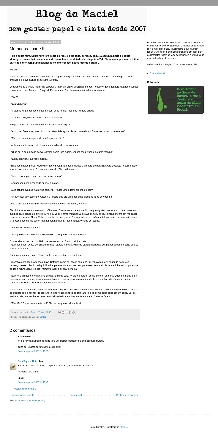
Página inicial (75, 395)
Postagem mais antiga (127, 395)
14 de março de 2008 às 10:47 (33, 382)
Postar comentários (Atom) (31, 400)
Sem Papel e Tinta (27, 361)
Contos (43, 317)
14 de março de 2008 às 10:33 (33, 351)
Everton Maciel (157, 73)
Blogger (123, 427)
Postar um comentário (25, 388)
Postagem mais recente (22, 395)
